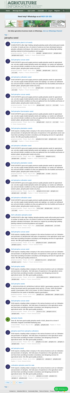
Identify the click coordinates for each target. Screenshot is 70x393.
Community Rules (33, 391)
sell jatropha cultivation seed (21, 77)
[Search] (64, 10)
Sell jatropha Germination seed (22, 111)
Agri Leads (31, 10)
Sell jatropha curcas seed (20, 60)
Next (20, 382)
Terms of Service (44, 391)
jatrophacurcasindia (16, 53)
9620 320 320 (46, 16)
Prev (8, 382)
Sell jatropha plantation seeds (21, 128)
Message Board (18, 10)
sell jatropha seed (17, 348)
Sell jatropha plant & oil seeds (21, 42)
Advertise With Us (22, 391)
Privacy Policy (54, 391)
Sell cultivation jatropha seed (21, 215)
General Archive (40, 55)
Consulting (41, 10)
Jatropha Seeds (16, 318)
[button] (24, 10)
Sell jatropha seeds (18, 266)
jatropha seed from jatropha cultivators (25, 331)
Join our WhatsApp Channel (52, 31)
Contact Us (12, 391)
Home (8, 10)
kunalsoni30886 (15, 324)
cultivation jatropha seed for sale (22, 365)
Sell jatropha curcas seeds (20, 94)
